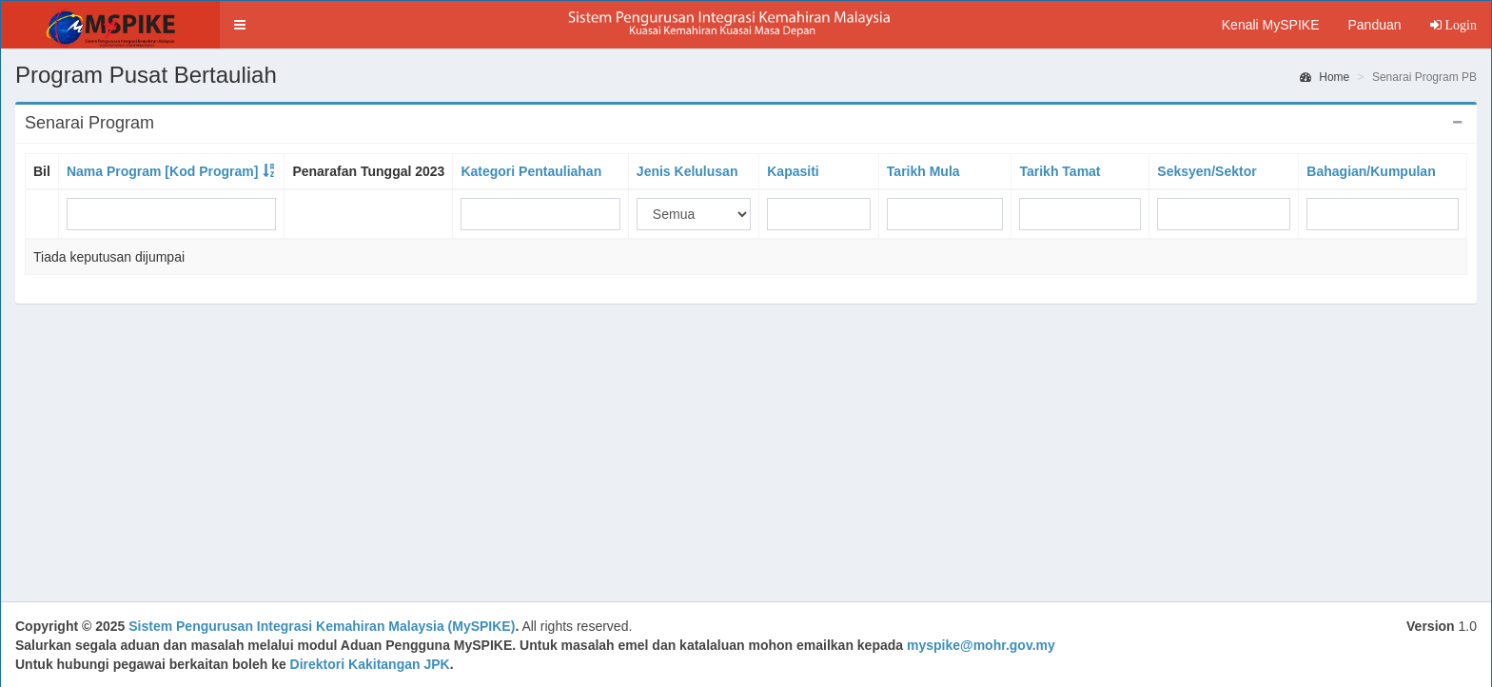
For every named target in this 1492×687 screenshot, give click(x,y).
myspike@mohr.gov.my (981, 645)
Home (1324, 77)
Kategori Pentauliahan (531, 171)
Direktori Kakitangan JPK (370, 664)
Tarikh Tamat (1059, 171)
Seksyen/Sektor (1206, 171)
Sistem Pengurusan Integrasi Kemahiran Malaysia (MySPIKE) (321, 626)
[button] (240, 25)
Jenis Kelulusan (687, 171)
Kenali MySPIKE (1271, 24)
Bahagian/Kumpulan (1370, 171)
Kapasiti (792, 171)
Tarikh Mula (923, 171)
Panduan (1374, 24)
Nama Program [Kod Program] (162, 171)
